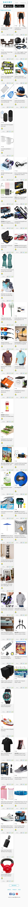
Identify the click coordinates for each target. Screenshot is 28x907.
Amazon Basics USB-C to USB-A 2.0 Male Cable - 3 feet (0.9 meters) (20, 634)
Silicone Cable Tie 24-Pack (7, 197)
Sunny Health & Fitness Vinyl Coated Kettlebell (6, 875)
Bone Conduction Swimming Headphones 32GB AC (21, 173)
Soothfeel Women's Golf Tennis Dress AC (6, 28)
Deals (16, 2)
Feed (19, 889)
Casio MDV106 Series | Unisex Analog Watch (6, 705)
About (9, 889)
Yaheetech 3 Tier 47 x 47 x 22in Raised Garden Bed (7, 439)
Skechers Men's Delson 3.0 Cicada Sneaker (21, 778)
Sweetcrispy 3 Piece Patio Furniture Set (6, 52)
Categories (23, 2)
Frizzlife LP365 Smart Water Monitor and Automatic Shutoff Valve (21, 465)
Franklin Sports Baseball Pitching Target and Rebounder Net (20, 755)
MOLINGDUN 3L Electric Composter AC (20, 391)
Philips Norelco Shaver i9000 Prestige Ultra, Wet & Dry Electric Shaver (7, 779)
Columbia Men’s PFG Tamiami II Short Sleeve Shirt (20, 368)
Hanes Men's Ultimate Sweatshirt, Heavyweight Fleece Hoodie (20, 610)
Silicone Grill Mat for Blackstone (5, 391)
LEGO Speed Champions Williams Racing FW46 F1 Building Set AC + (7, 223)
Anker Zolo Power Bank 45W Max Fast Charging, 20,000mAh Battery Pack (6, 851)
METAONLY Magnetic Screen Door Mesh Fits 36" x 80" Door (7, 465)
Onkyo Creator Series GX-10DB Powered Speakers (7, 681)
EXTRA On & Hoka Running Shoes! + (21, 318)
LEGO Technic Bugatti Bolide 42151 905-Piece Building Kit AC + (20, 199)
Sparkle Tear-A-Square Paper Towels (20, 681)
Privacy (14, 889)
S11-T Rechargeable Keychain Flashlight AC (6, 657)
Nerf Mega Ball (18, 487)
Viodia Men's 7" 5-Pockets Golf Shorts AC (20, 28)
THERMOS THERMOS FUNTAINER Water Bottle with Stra (7, 416)
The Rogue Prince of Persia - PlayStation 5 (21, 657)
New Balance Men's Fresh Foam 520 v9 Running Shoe (7, 826)
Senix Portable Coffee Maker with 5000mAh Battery (20, 827)
